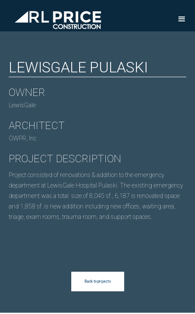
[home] (56, 15)
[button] (182, 19)
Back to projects (97, 281)
